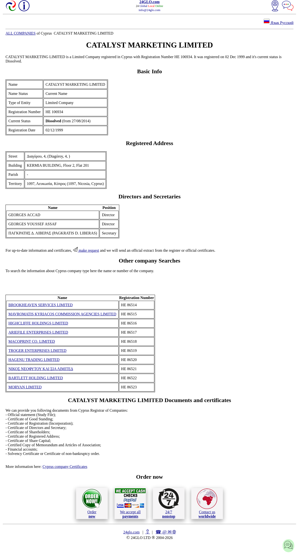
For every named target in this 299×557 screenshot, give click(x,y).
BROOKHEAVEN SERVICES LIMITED (40, 305)
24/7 (168, 503)
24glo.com (131, 532)
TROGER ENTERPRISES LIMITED (37, 351)
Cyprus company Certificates (64, 467)
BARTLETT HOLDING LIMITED (35, 378)
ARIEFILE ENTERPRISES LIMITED (38, 332)
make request (86, 250)
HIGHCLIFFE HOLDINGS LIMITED (38, 323)
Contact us (207, 503)
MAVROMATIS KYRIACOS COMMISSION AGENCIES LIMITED (62, 314)
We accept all (130, 503)
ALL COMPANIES (21, 33)
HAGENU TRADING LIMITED (34, 360)
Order (92, 503)
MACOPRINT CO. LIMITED (31, 341)
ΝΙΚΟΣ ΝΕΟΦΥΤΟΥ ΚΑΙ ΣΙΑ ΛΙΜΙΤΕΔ (40, 369)
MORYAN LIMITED (25, 387)
